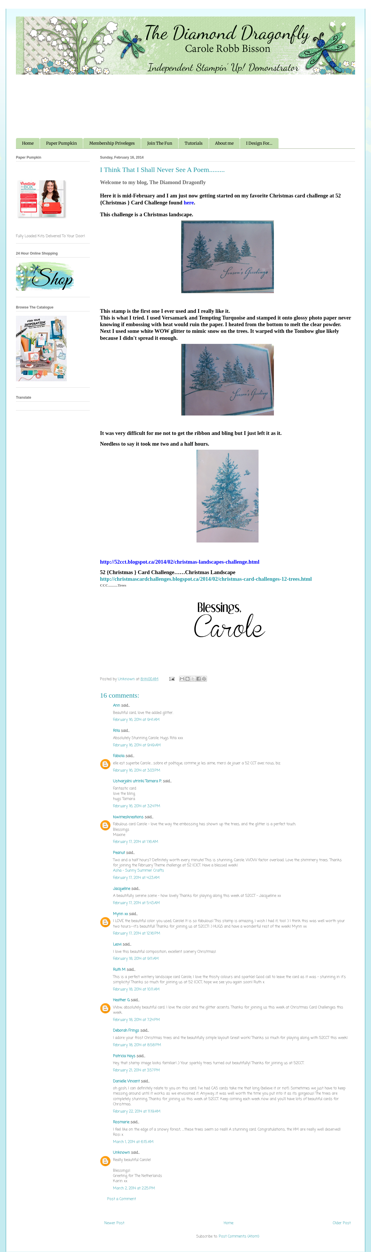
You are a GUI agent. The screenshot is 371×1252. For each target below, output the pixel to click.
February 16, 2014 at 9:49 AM (137, 745)
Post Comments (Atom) (239, 1236)
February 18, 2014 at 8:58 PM (137, 1045)
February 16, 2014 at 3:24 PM (136, 806)
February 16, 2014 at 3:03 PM (136, 770)
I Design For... (259, 143)
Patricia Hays (124, 1056)
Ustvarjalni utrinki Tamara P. (137, 781)
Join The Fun (159, 143)
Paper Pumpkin (61, 143)
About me (224, 143)
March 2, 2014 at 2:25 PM (134, 1188)
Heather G (121, 1000)
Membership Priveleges (112, 143)
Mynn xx (120, 914)
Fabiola (118, 756)
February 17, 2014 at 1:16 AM (135, 842)
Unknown (121, 1152)
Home (28, 143)
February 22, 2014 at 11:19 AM (137, 1111)
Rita (116, 731)
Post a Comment (121, 1199)
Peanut (119, 853)
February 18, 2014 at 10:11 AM (136, 989)
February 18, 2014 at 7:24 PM (136, 1020)
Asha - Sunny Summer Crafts (138, 870)
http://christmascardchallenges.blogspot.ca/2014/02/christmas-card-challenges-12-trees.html (206, 579)
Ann (116, 705)
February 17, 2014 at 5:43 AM (136, 903)
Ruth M (119, 969)
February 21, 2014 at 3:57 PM (136, 1070)
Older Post (342, 1223)
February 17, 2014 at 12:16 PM (136, 933)
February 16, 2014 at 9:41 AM (136, 720)
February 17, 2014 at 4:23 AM (136, 878)
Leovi (117, 944)
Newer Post (114, 1223)
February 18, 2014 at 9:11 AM (136, 958)
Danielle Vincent (126, 1081)
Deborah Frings (126, 1030)
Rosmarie (121, 1122)
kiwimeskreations (128, 817)
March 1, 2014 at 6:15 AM (133, 1142)
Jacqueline (121, 889)
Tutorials (194, 143)
